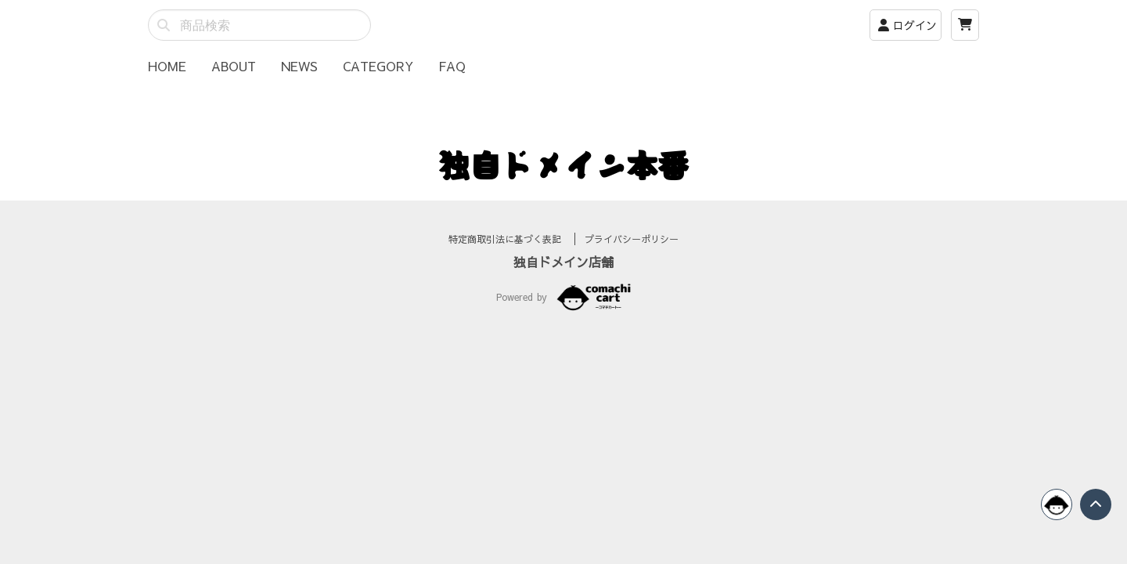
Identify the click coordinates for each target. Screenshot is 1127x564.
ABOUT (233, 65)
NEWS (299, 65)
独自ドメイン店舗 (563, 280)
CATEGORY (378, 65)
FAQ (452, 65)
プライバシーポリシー (632, 257)
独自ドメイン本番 (563, 164)
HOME (167, 65)
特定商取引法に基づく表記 (506, 257)
